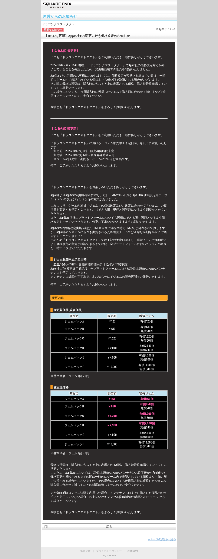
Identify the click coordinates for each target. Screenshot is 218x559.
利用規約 (133, 550)
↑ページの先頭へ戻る (162, 539)
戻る (109, 526)
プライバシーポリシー (109, 550)
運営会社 (85, 550)
